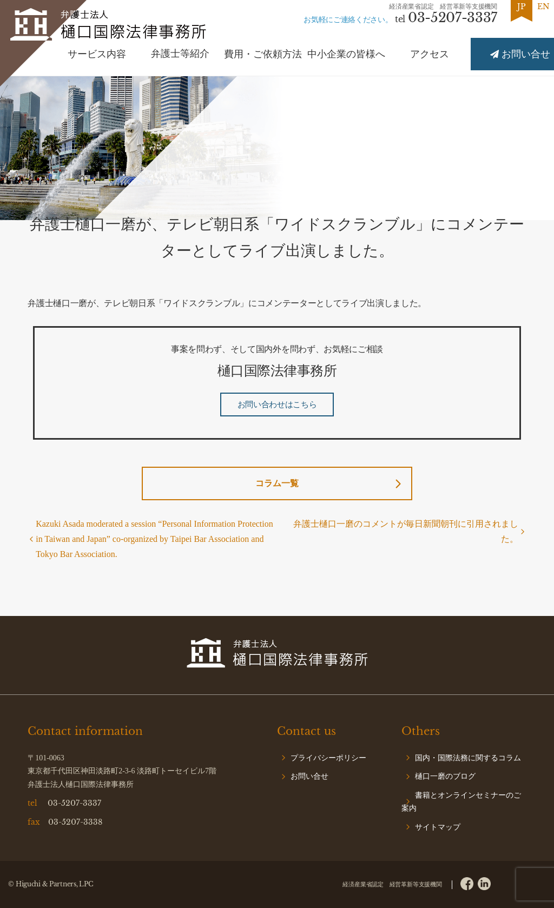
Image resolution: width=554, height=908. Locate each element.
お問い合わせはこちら (277, 404)
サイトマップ (437, 827)
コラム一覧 (277, 483)
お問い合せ (309, 776)
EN (543, 6)
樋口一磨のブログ (445, 776)
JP (521, 6)
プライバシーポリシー (328, 758)
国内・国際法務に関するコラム (468, 758)
